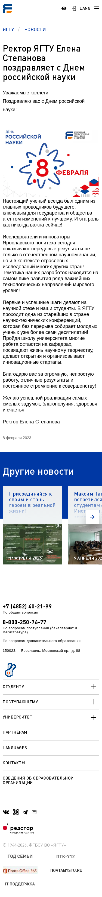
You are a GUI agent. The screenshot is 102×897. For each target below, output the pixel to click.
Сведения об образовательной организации (38, 780)
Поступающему (51, 702)
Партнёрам (15, 732)
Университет (51, 717)
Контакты (14, 762)
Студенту (51, 686)
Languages (15, 747)
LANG (85, 8)
